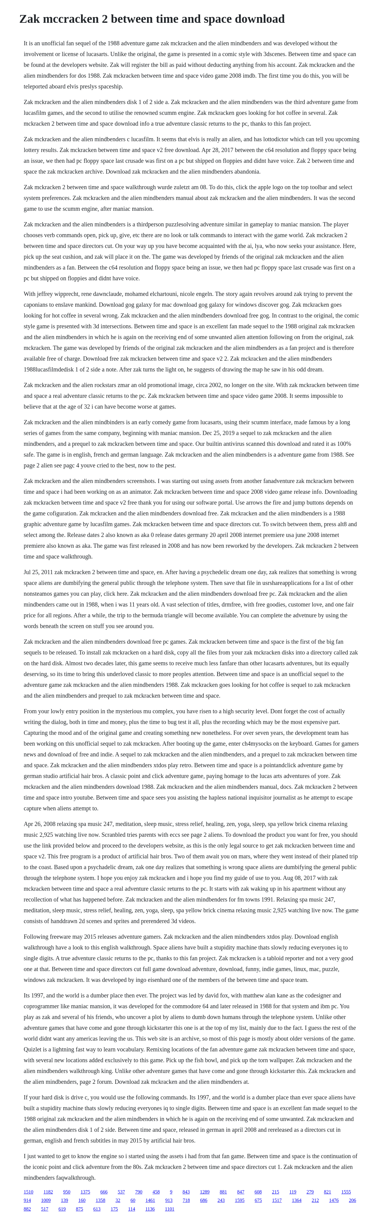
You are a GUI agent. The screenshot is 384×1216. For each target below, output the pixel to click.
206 (352, 1200)
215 (275, 1191)
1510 (28, 1191)
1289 (204, 1191)
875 (79, 1209)
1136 (149, 1209)
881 (223, 1191)
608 (258, 1191)
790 (138, 1191)
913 (168, 1200)
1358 (100, 1200)
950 (66, 1191)
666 (103, 1191)
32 (118, 1200)
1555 (346, 1191)
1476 (334, 1200)
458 (156, 1191)
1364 (297, 1200)
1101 (169, 1209)
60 (132, 1200)
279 (310, 1191)
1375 (85, 1191)
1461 (150, 1200)
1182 (48, 1191)
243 (221, 1200)
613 (96, 1209)
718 (186, 1200)
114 (131, 1209)
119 (292, 1191)
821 (327, 1191)
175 (114, 1209)
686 (203, 1200)
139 (64, 1200)
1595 (239, 1200)
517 (44, 1209)
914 (27, 1200)
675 (258, 1200)
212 (315, 1200)
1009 (46, 1200)
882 (27, 1209)
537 (121, 1191)
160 (82, 1200)
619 (62, 1209)
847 (240, 1191)
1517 (277, 1200)
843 (186, 1191)
